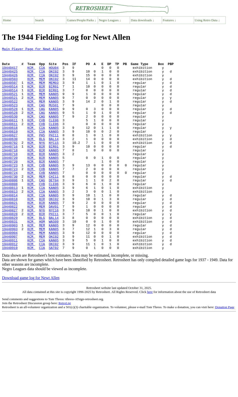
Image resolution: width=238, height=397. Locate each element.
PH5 (42, 153)
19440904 (10, 270)
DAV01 (53, 238)
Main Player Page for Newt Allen (32, 49)
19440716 (10, 166)
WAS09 (53, 256)
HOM (42, 256)
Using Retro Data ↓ (207, 20)
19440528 (10, 121)
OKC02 (53, 76)
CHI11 (53, 202)
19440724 (10, 198)
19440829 (10, 252)
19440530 (10, 130)
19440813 (10, 216)
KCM (31, 72)
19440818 (10, 229)
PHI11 (53, 153)
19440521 (10, 103)
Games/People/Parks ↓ (81, 20)
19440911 (10, 279)
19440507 (10, 90)
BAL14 (53, 157)
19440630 (10, 157)
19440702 (10, 162)
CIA (42, 72)
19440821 (10, 234)
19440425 (10, 76)
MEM (42, 85)
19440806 (10, 207)
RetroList (64, 343)
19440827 (10, 243)
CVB (42, 135)
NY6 (42, 162)
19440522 (10, 112)
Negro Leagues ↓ (110, 20)
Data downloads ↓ (142, 20)
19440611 (10, 135)
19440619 (10, 148)
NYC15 (53, 162)
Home (7, 20)
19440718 (10, 171)
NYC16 (53, 243)
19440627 (10, 153)
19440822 (10, 238)
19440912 (10, 283)
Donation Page (224, 347)
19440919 (10, 288)
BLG (42, 157)
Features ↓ (169, 20)
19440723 (10, 189)
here (149, 332)
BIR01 (53, 94)
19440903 (10, 261)
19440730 (10, 202)
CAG (42, 117)
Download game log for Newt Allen (31, 318)
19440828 (10, 247)
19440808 (10, 211)
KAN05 (53, 103)
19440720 (10, 180)
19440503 (10, 85)
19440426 (10, 81)
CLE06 (53, 135)
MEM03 (53, 90)
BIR (42, 94)
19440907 (10, 274)
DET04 (53, 207)
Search (39, 20)
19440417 (10, 72)
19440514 (10, 94)
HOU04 (53, 72)
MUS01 (53, 117)
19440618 (10, 144)
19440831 (10, 256)
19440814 (10, 225)
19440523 (10, 117)
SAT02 (53, 288)
